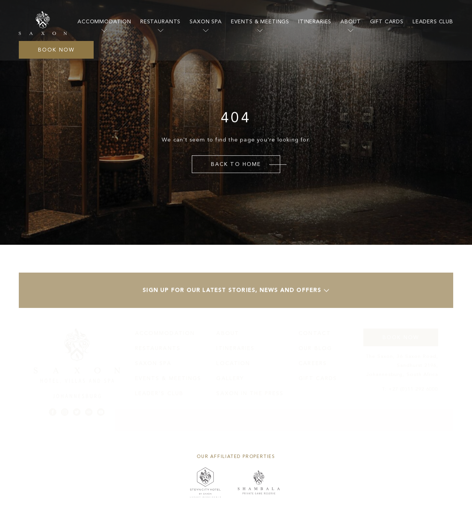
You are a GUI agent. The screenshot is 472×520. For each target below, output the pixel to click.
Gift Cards (387, 21)
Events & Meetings (260, 21)
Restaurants (160, 21)
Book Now (56, 50)
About (350, 21)
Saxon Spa (206, 21)
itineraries (314, 21)
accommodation (104, 21)
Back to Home (236, 164)
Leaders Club (433, 21)
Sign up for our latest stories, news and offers (236, 293)
